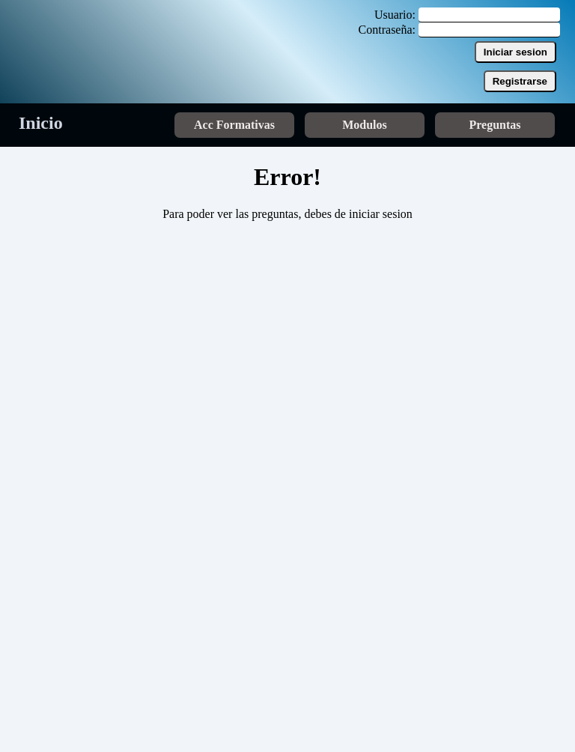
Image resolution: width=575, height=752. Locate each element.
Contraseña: (387, 29)
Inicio (41, 123)
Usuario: (395, 14)
